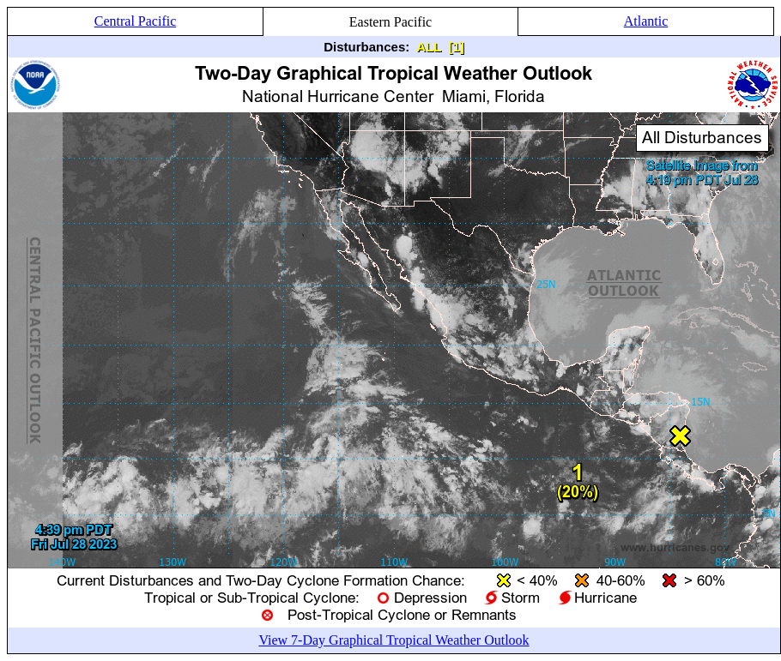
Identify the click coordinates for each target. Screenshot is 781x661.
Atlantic (646, 21)
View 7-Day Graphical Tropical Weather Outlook (393, 640)
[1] (455, 46)
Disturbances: (366, 46)
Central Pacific (135, 21)
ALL (428, 46)
